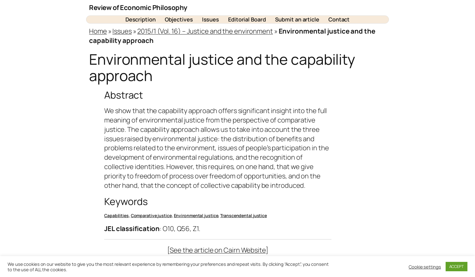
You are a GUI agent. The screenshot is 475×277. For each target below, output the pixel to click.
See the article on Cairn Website (218, 250)
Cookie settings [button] (425, 266)
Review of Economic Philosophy (138, 7)
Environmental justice (196, 215)
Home (98, 31)
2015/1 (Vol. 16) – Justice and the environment (205, 31)
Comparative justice (151, 215)
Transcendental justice (243, 215)
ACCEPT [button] (456, 266)
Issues (121, 31)
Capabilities (116, 215)
